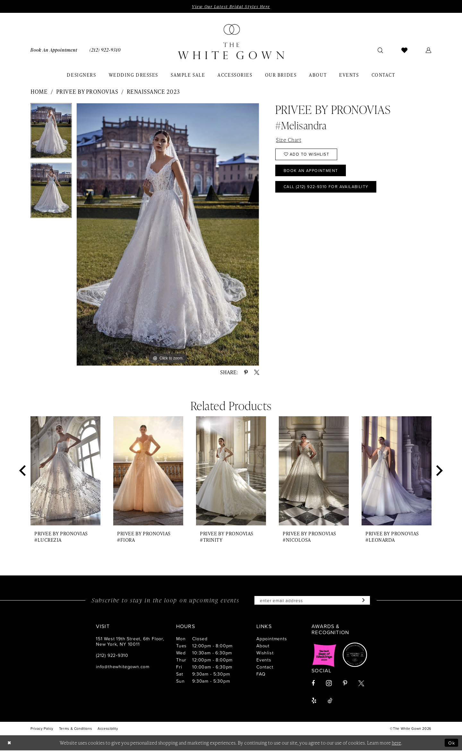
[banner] (231, 42)
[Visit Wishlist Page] (404, 50)
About (263, 646)
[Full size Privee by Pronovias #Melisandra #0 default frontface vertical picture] (168, 234)
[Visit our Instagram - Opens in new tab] (329, 683)
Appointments (271, 639)
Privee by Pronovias (87, 91)
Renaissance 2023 (153, 91)
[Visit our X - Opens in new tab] (361, 684)
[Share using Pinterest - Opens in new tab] (246, 372)
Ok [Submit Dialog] (451, 743)
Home (38, 91)
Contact (264, 667)
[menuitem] (53, 50)
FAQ (260, 674)
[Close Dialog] (9, 743)
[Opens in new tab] (324, 655)
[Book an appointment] (53, 50)
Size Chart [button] (288, 140)
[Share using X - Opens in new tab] (256, 372)
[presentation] (65, 471)
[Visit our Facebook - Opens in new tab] (313, 684)
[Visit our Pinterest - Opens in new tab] (345, 684)
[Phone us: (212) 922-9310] (105, 50)
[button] (429, 50)
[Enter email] (312, 601)
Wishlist (264, 653)
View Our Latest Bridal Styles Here (231, 6)
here (396, 743)
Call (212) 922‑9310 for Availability (329, 189)
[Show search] (380, 50)
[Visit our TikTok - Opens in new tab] (330, 701)
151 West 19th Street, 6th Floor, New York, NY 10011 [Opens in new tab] (130, 642)
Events (263, 660)
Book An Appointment (312, 172)
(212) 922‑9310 (112, 656)
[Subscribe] (364, 601)
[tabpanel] (51, 133)
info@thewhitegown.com (123, 667)
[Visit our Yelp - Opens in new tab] (314, 701)
